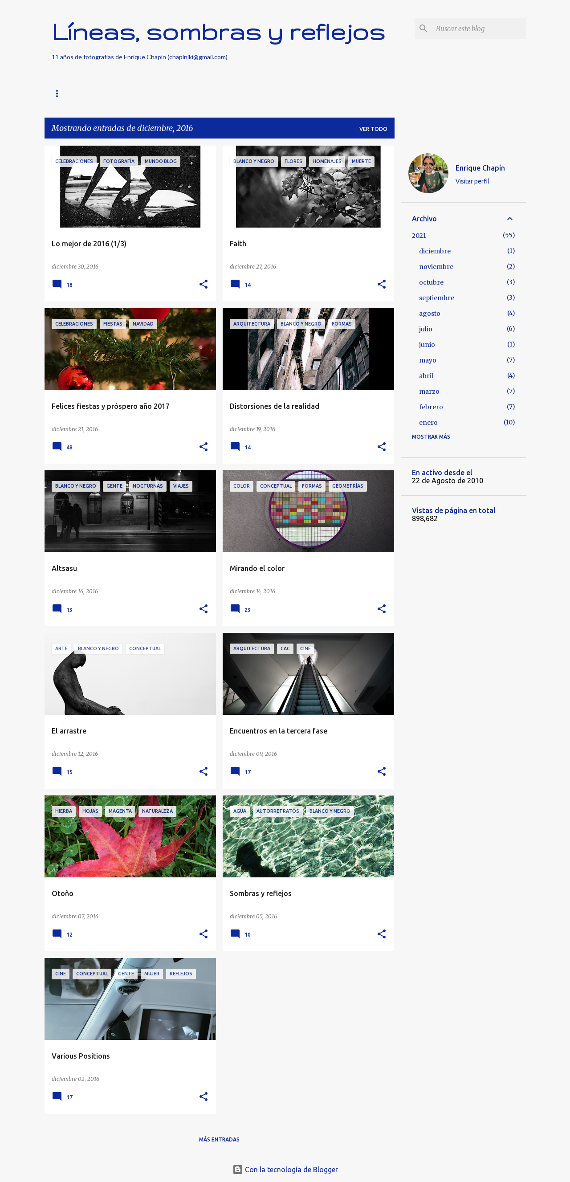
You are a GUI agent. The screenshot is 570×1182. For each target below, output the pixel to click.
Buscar (133, 93)
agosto (429, 314)
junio (427, 345)
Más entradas (219, 1139)
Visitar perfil (472, 181)
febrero (431, 407)
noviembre (436, 267)
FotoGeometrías (235, 93)
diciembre (435, 251)
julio (425, 329)
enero (428, 423)
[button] (203, 285)
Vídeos (292, 93)
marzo (429, 391)
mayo (427, 360)
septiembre (436, 298)
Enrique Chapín (480, 168)
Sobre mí (335, 93)
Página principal (77, 93)
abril (426, 376)
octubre (431, 282)
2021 (419, 236)
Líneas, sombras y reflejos (218, 31)
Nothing (176, 93)
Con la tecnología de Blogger (285, 1170)
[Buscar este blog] (479, 28)
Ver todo (373, 129)
